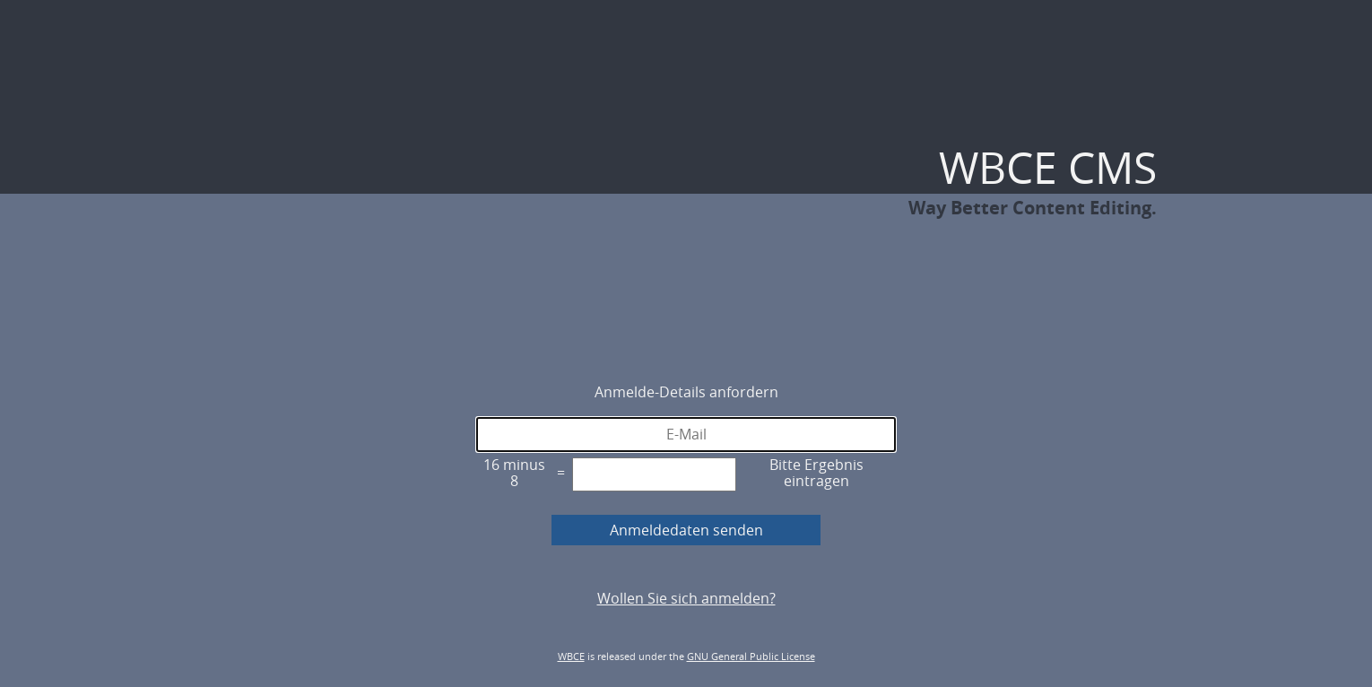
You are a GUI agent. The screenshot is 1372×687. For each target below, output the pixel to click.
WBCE (571, 656)
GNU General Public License (751, 656)
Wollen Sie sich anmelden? (686, 598)
